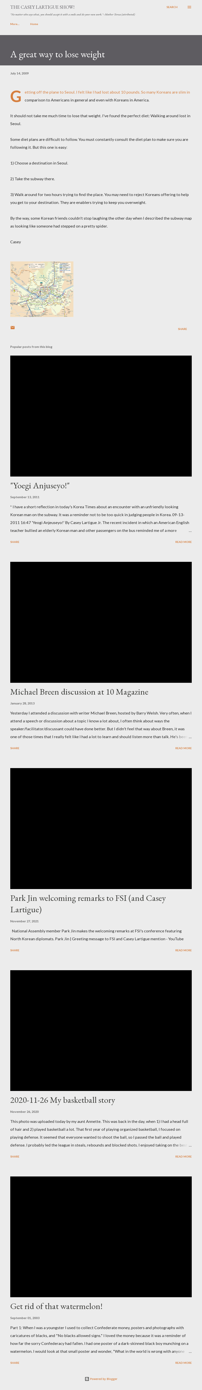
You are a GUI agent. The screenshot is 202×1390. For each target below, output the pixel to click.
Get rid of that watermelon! (56, 1306)
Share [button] (182, 329)
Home (17, 24)
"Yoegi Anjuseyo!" (40, 485)
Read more (183, 542)
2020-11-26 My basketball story (62, 1099)
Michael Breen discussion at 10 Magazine (79, 691)
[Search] (172, 7)
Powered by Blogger (101, 1379)
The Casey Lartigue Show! (42, 7)
